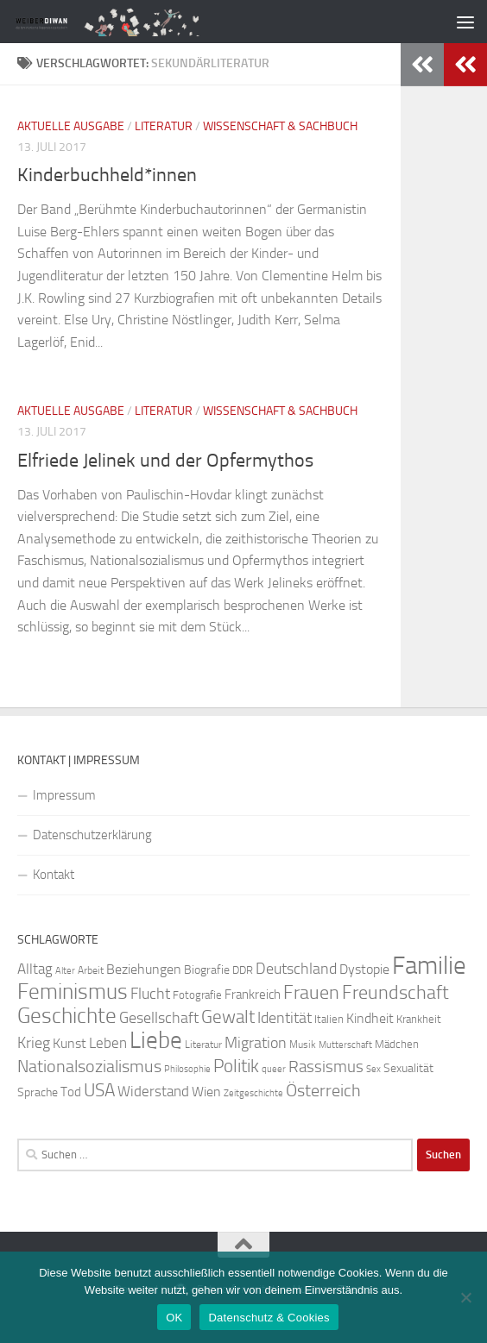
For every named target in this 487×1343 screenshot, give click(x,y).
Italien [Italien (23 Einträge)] (329, 1019)
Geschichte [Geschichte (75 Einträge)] (67, 1015)
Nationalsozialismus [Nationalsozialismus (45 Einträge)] (89, 1066)
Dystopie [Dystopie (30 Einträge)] (364, 969)
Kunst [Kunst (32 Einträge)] (69, 1043)
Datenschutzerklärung (92, 835)
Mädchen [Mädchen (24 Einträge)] (397, 1044)
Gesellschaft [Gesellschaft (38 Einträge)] (159, 1017)
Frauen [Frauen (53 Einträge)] (311, 993)
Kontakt (53, 874)
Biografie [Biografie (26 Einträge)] (207, 970)
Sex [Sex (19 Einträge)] (373, 1069)
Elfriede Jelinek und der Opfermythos (165, 460)
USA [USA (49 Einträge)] (99, 1090)
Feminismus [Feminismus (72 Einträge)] (72, 991)
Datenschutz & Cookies (268, 1317)
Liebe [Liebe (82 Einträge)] (156, 1040)
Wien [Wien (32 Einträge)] (206, 1091)
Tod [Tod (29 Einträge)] (70, 1092)
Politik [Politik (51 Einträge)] (236, 1065)
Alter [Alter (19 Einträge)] (65, 970)
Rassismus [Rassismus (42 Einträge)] (326, 1066)
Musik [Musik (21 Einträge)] (302, 1045)
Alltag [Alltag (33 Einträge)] (35, 969)
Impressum (64, 795)
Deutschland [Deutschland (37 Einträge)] (296, 968)
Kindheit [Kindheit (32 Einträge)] (370, 1018)
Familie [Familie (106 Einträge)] (429, 966)
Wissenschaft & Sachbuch (280, 126)
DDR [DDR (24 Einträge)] (242, 969)
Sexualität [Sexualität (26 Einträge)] (408, 1068)
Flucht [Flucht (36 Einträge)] (150, 994)
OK (174, 1317)
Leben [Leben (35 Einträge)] (108, 1042)
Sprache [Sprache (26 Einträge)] (37, 1092)
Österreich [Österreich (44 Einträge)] (323, 1091)
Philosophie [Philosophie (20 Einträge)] (187, 1069)
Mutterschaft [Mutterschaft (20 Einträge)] (345, 1045)
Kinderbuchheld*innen (107, 175)
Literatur (164, 126)
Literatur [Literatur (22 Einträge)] (203, 1045)
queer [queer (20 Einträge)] (274, 1069)
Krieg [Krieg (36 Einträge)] (33, 1043)
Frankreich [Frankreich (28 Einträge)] (253, 994)
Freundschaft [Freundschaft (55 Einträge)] (395, 992)
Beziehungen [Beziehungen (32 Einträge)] (143, 969)
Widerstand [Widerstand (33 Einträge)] (153, 1091)
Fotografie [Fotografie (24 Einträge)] (197, 994)
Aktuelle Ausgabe (70, 126)
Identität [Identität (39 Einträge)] (284, 1017)
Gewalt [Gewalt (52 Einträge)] (228, 1016)
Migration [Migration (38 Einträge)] (256, 1042)
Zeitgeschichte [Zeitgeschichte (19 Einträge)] (253, 1093)
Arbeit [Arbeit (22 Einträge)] (91, 970)
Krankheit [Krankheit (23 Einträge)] (418, 1019)
